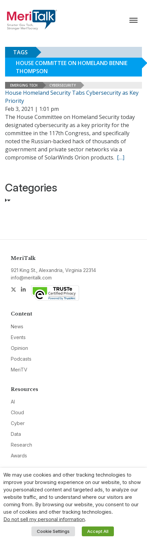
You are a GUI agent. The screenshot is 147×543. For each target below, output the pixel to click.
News (17, 326)
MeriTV (19, 369)
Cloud (17, 412)
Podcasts (21, 359)
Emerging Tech (24, 85)
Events (18, 337)
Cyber (18, 423)
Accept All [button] (97, 531)
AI (13, 401)
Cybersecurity (62, 85)
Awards (19, 455)
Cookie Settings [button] (53, 531)
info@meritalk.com (31, 277)
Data (16, 434)
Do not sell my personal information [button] (44, 519)
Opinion (19, 348)
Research (21, 445)
